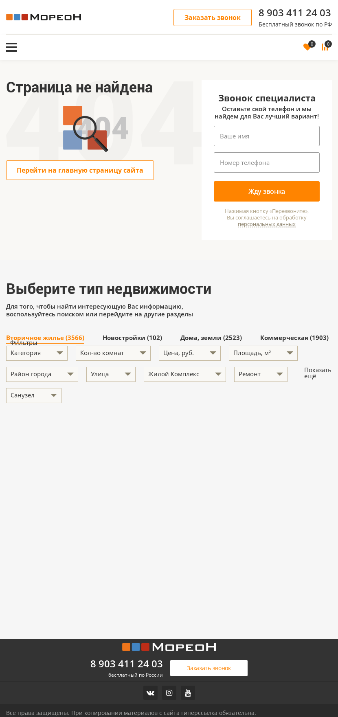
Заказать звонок (212, 17)
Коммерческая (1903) (294, 338)
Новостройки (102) (132, 338)
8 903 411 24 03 (295, 12)
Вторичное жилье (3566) (45, 338)
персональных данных (267, 224)
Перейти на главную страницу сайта (80, 170)
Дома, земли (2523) (211, 338)
